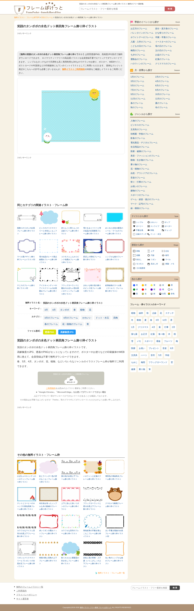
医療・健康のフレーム (141, 151)
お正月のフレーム (139, 28)
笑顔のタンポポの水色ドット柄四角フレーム (71, 374)
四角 (115, 317)
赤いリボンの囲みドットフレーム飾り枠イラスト (48, 533)
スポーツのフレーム (140, 195)
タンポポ (64, 309)
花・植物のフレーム (72, 324)
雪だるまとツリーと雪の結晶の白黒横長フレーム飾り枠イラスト (92, 231)
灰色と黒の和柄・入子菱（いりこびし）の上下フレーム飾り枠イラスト (92, 562)
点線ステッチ (141, 234)
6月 (171, 348)
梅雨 (143, 362)
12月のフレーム (162, 98)
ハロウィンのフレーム (141, 63)
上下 (152, 251)
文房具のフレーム (139, 129)
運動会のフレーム (139, 59)
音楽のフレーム (138, 177)
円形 (152, 255)
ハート (144, 355)
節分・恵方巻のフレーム (166, 28)
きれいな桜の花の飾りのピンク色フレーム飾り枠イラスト (92, 288)
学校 (167, 355)
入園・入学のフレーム (141, 42)
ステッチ (169, 313)
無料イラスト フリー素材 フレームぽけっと (96, 607)
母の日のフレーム (163, 46)
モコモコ (139, 264)
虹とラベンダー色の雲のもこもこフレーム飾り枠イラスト (48, 479)
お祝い (142, 348)
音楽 (165, 348)
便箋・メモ (169, 264)
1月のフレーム (137, 77)
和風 (152, 230)
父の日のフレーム (163, 50)
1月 (132, 327)
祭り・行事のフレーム (141, 182)
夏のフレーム (161, 103)
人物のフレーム (138, 120)
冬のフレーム (161, 107)
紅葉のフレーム (162, 59)
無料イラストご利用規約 (73, 69)
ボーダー (168, 226)
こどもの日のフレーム (141, 46)
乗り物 (142, 369)
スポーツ (148, 341)
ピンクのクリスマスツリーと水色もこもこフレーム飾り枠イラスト (48, 231)
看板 (158, 341)
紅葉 (153, 334)
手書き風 (139, 230)
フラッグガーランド (158, 362)
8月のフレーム (162, 90)
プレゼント (154, 348)
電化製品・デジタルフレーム (144, 142)
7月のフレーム (137, 90)
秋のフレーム (137, 107)
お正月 (144, 334)
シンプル (139, 222)
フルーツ (168, 341)
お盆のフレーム (162, 55)
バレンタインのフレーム (142, 33)
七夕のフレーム (138, 55)
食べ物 (161, 334)
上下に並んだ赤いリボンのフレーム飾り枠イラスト (70, 506)
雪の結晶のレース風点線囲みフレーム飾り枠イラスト (48, 260)
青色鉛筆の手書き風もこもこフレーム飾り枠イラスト (92, 533)
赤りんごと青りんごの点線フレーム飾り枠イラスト (70, 231)
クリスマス (143, 327)
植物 (82, 309)
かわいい (86, 317)
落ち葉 (134, 334)
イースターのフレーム (165, 42)
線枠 (141, 313)
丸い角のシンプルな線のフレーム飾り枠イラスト (114, 561)
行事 (166, 327)
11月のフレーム (138, 98)
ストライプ (154, 226)
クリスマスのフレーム (165, 63)
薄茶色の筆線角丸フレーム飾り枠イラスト (114, 477)
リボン (153, 259)
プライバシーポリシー (26, 595)
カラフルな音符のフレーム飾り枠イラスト (70, 532)
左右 (167, 251)
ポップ (167, 222)
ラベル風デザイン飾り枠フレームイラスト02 (26, 258)
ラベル (168, 259)
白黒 (164, 294)
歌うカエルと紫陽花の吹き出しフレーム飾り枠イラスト (70, 561)
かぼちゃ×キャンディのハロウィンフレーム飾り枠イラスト (26, 479)
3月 (46, 309)
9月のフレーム (137, 94)
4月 (54, 309)
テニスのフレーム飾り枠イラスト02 (26, 286)
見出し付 (154, 264)
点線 (154, 313)
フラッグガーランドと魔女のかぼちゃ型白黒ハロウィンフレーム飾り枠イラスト (70, 289)
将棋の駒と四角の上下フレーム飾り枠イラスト (48, 561)
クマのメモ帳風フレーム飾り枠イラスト (114, 504)
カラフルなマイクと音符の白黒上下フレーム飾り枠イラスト (26, 533)
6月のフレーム (162, 85)
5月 (160, 355)
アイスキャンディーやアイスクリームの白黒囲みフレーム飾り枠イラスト (48, 289)
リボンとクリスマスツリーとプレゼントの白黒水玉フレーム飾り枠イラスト (26, 562)
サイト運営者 (22, 599)
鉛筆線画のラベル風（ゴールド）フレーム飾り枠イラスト (114, 288)
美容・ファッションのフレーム (145, 156)
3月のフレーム (47, 17)
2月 (173, 327)
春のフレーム (51, 324)
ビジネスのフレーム (140, 125)
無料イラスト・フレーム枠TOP (26, 17)
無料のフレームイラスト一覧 (29, 587)
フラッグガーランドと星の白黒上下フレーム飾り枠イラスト (92, 506)
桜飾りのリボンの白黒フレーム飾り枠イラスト (26, 231)
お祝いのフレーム (139, 186)
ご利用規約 (51, 388)
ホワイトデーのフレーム (142, 37)
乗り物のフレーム (139, 164)
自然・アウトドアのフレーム (144, 173)
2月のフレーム (162, 77)
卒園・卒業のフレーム (165, 37)
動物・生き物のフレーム (142, 160)
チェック (168, 230)
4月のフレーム (70, 317)
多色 (172, 294)
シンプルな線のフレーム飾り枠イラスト (114, 258)
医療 (133, 348)
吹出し (139, 259)
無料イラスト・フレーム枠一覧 (111, 573)
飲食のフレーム (138, 138)
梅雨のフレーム (138, 50)
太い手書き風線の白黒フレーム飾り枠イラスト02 (114, 533)
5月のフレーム (137, 85)
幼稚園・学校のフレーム (142, 134)
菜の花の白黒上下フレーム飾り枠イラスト (70, 477)
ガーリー (139, 226)
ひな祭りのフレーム (164, 33)
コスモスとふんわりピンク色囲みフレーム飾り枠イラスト (70, 260)
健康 (133, 369)
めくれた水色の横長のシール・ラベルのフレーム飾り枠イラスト (114, 231)
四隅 (138, 255)
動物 (139, 320)
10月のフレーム (162, 94)
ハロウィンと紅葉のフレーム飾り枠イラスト (92, 477)
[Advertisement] (71, 42)
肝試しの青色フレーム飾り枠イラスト (92, 258)
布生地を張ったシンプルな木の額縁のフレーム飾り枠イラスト (48, 506)
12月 (165, 320)
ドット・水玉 (102, 317)
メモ (139, 341)
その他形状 (140, 268)
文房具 (134, 355)
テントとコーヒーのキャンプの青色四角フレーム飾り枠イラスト (26, 506)
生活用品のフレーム (140, 147)
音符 (153, 355)
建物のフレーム (138, 190)
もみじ (134, 362)
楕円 (167, 255)
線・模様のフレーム (140, 208)
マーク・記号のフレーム (142, 204)
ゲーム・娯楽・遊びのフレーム (145, 199)
